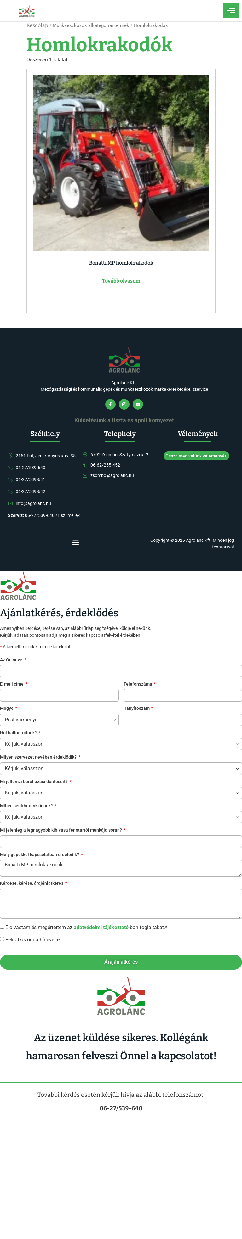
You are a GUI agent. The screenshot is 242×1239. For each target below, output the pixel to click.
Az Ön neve (11, 660)
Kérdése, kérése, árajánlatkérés (32, 883)
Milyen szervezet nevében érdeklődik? (39, 757)
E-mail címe (12, 684)
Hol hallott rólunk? (19, 733)
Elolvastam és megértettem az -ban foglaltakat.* (86, 927)
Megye (7, 708)
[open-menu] (231, 10)
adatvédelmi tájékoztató (101, 927)
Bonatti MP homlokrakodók (121, 868)
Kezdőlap (37, 25)
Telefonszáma (138, 684)
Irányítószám (137, 708)
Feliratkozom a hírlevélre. (33, 939)
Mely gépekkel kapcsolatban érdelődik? (40, 855)
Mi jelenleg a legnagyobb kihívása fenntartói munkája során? (61, 830)
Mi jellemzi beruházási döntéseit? (34, 782)
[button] (76, 542)
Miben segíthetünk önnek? (27, 806)
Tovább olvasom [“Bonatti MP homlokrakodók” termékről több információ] (121, 281)
